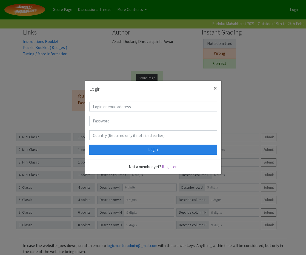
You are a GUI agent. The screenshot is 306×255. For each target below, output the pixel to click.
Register (169, 166)
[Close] (215, 88)
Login (153, 149)
